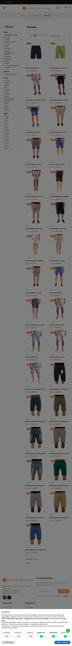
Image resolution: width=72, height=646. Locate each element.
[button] (69, 612)
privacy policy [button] (5, 617)
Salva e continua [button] (62, 642)
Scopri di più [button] (8, 642)
